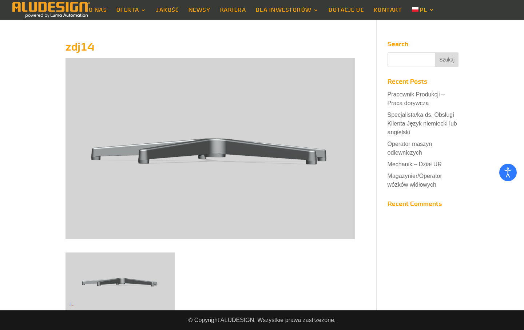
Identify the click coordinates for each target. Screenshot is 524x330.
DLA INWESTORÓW (284, 10)
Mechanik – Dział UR (415, 164)
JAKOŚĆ (167, 10)
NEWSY (199, 10)
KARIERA (233, 10)
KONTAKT (388, 10)
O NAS (98, 10)
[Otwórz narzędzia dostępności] (508, 172)
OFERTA (127, 10)
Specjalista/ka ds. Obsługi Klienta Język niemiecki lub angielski (422, 123)
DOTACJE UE (346, 10)
